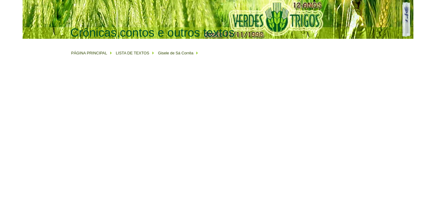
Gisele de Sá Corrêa (175, 53)
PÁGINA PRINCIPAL (89, 53)
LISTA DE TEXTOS (132, 53)
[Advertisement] (181, 41)
